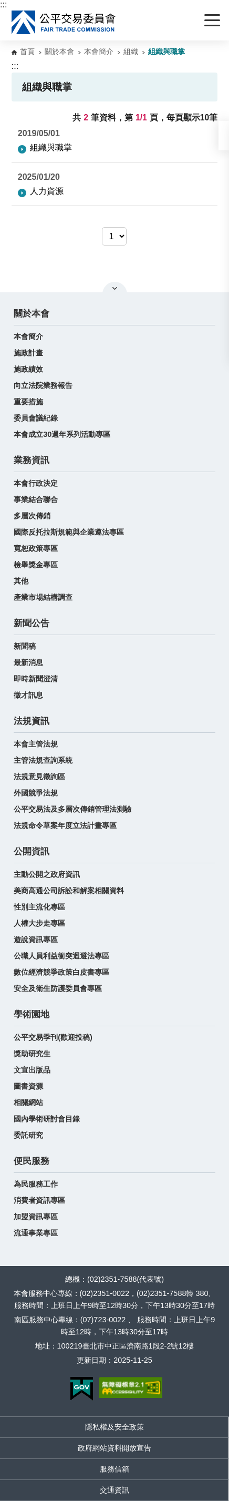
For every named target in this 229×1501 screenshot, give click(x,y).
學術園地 (31, 1014)
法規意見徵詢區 (39, 776)
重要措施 (28, 401)
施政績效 (28, 369)
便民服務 (31, 1161)
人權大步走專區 (39, 923)
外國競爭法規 (36, 793)
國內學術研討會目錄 (47, 1119)
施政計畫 (28, 353)
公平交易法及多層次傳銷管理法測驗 (72, 809)
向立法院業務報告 (43, 385)
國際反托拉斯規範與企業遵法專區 (69, 532)
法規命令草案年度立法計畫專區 (65, 825)
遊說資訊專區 (36, 939)
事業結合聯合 (36, 499)
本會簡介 (98, 51)
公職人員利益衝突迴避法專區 (61, 956)
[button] (223, 135)
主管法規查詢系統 (43, 760)
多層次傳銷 (32, 516)
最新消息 (28, 662)
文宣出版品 (32, 1070)
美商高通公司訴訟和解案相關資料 (69, 890)
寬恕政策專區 (36, 548)
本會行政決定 (36, 483)
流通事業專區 (36, 1233)
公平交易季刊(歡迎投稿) (53, 1037)
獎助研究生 (32, 1053)
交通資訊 (114, 1490)
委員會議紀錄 (36, 418)
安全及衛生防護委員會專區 (58, 988)
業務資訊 (31, 460)
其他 (21, 581)
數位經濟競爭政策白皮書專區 (61, 972)
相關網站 (28, 1102)
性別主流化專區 (39, 907)
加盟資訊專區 (36, 1216)
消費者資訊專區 (39, 1200)
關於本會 (59, 51)
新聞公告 (31, 623)
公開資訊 (31, 851)
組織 (130, 51)
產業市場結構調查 (43, 597)
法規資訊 (31, 721)
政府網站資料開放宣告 (114, 1448)
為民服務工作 (36, 1184)
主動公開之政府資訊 (47, 874)
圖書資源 (28, 1086)
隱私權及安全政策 (114, 1427)
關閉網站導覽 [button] (114, 288)
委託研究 (28, 1135)
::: (3, 4)
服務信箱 (114, 1469)
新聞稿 (25, 646)
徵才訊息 (28, 695)
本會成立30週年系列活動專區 (62, 434)
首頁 (27, 51)
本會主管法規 (36, 744)
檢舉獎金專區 (36, 564)
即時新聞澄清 (36, 679)
